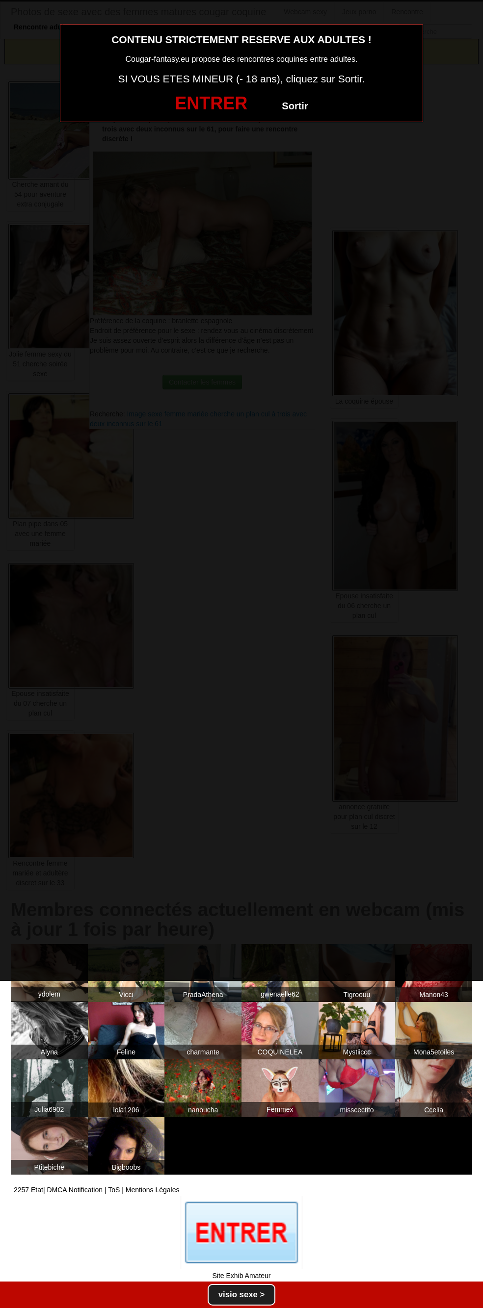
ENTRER (211, 103)
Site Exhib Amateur (241, 1276)
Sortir (295, 106)
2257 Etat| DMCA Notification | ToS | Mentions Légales (97, 1190)
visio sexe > (241, 1294)
